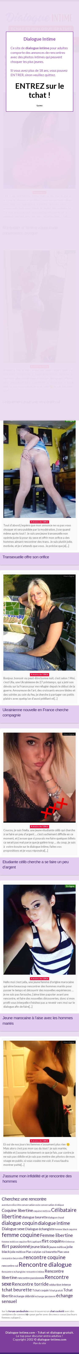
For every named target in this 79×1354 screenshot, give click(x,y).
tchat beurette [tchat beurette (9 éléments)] (17, 1289)
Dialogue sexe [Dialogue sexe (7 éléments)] (13, 1229)
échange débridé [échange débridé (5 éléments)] (24, 1296)
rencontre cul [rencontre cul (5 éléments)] (10, 1265)
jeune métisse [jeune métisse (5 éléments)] (58, 1247)
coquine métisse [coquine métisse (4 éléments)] (42, 1211)
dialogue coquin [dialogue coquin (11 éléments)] (19, 1223)
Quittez (39, 106)
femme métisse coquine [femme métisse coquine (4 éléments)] (14, 1241)
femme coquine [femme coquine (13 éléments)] (21, 1234)
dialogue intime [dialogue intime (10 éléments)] (54, 1223)
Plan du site (39, 1343)
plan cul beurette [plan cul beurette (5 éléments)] (46, 1251)
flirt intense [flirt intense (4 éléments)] (68, 1241)
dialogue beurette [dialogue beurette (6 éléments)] (35, 1217)
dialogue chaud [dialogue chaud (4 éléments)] (56, 1217)
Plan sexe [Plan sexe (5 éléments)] (63, 1251)
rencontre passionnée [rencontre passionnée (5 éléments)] (30, 1278)
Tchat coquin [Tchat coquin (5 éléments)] (40, 1290)
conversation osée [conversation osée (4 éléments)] (30, 1204)
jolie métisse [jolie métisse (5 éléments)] (17, 1251)
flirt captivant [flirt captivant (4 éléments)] (34, 1241)
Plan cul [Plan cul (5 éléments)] (31, 1251)
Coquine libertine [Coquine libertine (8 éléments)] (17, 1210)
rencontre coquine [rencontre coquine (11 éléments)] (44, 1257)
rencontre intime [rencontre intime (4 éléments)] (35, 1271)
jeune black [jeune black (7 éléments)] (40, 1246)
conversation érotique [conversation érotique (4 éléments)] (52, 1204)
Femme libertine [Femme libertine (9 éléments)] (56, 1235)
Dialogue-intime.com (20, 1332)
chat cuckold (57, 1311)
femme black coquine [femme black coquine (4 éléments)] (66, 1229)
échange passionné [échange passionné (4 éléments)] (45, 1296)
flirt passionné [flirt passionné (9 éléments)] (16, 1246)
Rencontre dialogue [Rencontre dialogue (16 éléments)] (45, 1264)
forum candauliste (18, 1311)
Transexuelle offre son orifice (26, 557)
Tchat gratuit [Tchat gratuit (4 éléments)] (56, 1290)
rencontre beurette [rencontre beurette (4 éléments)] (12, 1258)
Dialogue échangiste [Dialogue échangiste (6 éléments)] (39, 1229)
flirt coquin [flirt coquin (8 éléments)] (52, 1241)
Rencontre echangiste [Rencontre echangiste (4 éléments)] (13, 1271)
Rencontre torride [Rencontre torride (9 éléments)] (30, 1284)
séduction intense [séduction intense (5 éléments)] (60, 1284)
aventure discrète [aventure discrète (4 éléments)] (11, 1204)
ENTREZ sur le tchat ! (39, 90)
